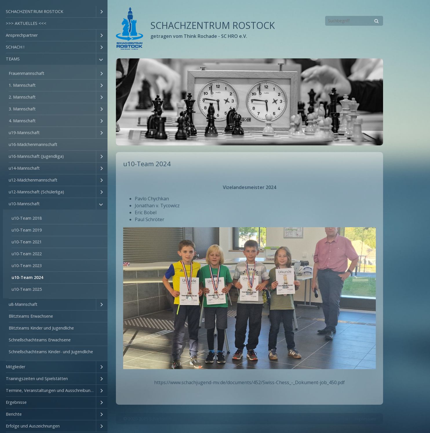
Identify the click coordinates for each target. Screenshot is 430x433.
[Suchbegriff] (354, 21)
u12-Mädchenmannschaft (33, 180)
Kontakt (342, 418)
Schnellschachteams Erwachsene (40, 340)
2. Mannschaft (22, 97)
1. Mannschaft (22, 85)
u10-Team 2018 (27, 218)
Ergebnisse (16, 402)
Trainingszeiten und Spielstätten (37, 378)
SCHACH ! (15, 47)
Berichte (14, 414)
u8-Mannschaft (23, 304)
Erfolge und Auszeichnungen (33, 426)
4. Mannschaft (22, 120)
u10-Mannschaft (24, 203)
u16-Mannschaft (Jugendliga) (36, 156)
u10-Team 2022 (27, 253)
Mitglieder (15, 366)
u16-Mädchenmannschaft (33, 144)
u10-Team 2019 (27, 230)
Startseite (321, 418)
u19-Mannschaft (24, 132)
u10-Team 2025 (27, 289)
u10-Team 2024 (27, 277)
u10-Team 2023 (27, 265)
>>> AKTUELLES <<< (26, 23)
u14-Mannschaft (24, 168)
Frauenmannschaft (26, 73)
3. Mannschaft (22, 109)
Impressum (365, 418)
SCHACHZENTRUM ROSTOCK (34, 11)
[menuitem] (54, 12)
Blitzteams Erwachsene (31, 316)
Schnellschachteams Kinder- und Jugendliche (51, 351)
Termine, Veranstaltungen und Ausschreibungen (51, 390)
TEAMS (13, 59)
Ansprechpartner (22, 35)
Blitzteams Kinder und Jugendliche (41, 328)
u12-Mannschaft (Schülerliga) (36, 192)
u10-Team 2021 (27, 242)
